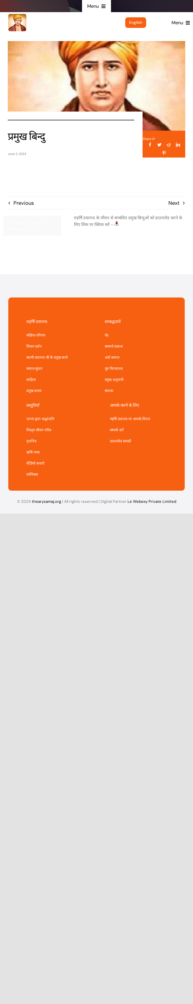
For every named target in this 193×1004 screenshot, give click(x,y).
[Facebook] (150, 144)
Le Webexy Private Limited (152, 503)
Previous (23, 203)
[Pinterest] (164, 152)
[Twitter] (159, 144)
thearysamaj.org (46, 503)
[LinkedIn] (178, 144)
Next (174, 203)
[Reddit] (168, 144)
